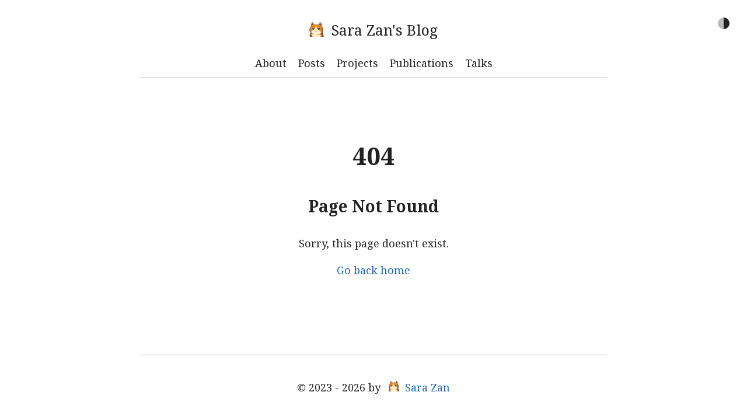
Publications (421, 63)
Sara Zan (419, 387)
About (271, 63)
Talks (479, 63)
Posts (311, 63)
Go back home (373, 270)
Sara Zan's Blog (373, 30)
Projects (357, 63)
